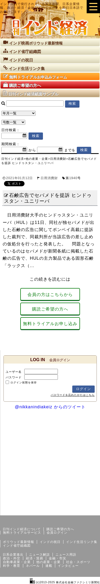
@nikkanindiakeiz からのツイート (50, 407)
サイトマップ (59, 511)
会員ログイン (57, 532)
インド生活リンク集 (81, 542)
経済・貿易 (34, 558)
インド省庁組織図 (17, 545)
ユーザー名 (14, 371)
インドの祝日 (50, 542)
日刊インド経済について (22, 529)
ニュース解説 (39, 554)
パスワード (14, 377)
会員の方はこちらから (50, 294)
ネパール (33, 566)
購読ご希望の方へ (50, 309)
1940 (73, 178)
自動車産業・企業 (17, 562)
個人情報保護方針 (87, 511)
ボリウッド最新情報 (18, 542)
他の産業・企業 (48, 562)
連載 (48, 566)
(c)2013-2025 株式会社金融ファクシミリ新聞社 (65, 582)
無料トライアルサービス (22, 532)
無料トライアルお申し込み (50, 323)
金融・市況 (57, 558)
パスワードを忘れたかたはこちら (73, 394)
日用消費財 (49, 178)
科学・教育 (11, 566)
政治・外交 (11, 558)
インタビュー (68, 566)
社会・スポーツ (78, 562)
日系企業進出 (13, 554)
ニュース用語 (65, 554)
